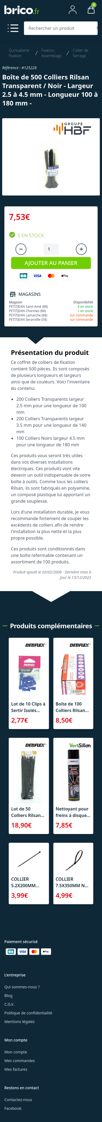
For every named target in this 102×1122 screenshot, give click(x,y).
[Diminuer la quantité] (21, 249)
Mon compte (15, 1051)
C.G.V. (9, 1004)
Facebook (12, 1108)
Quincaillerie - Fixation (20, 53)
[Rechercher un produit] (59, 28)
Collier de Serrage (80, 53)
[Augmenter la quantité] (81, 249)
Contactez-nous (18, 1099)
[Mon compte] (72, 9)
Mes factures (15, 1069)
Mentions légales (19, 1021)
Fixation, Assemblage (51, 53)
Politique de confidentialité (28, 1012)
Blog (8, 995)
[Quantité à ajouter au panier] (51, 249)
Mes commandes (19, 1060)
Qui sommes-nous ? (22, 986)
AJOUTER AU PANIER (50, 263)
